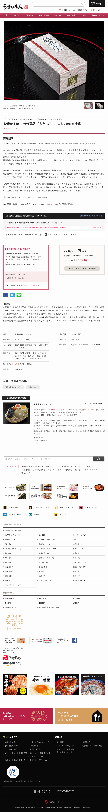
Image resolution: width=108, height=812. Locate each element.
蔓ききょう (26, 473)
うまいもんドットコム (57, 410)
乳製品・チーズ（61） (47, 544)
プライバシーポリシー (65, 746)
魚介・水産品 (44, 15)
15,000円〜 (77, 603)
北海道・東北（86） (80, 567)
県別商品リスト (10, 608)
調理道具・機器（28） (47, 558)
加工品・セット (98, 15)
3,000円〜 (42, 598)
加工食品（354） (79, 544)
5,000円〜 (76, 598)
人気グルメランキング (42, 507)
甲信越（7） (43, 571)
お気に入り (66, 10)
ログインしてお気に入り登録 (82, 268)
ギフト (16, 15)
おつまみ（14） (44, 567)
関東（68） (9, 571)
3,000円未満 (9, 598)
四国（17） (9, 580)
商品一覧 (30, 15)
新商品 (49, 466)
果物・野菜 (71, 15)
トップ (5, 106)
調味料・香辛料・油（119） (15, 549)
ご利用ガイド (98, 10)
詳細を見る (97, 227)
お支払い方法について (38, 749)
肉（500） (42, 535)
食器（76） (77, 558)
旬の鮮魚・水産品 (15, 515)
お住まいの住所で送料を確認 (91, 216)
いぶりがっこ (76, 466)
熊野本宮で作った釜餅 (30, 466)
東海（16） (77, 571)
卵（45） (8, 544)
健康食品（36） (44, 553)
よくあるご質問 (11, 749)
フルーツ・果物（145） (47, 540)
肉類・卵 (57, 15)
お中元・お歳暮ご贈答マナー (49, 608)
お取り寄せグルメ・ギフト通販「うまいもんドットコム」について (26, 716)
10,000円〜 (43, 603)
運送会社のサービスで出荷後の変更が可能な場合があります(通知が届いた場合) (36, 227)
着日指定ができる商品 (13, 530)
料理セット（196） (79, 553)
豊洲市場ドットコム (11, 129)
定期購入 (37, 515)
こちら (47, 204)
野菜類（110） (10, 540)
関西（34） (9, 576)
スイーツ (84, 15)
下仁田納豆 (26, 470)
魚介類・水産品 (18, 106)
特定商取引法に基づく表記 (92, 746)
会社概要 (60, 742)
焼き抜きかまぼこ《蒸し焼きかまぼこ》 (18, 108)
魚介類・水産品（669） (13, 535)
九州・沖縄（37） (45, 580)
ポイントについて (36, 756)
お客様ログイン (82, 10)
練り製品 (31, 106)
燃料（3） (8, 558)
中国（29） (77, 576)
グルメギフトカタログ (88, 470)
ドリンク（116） (79, 549)
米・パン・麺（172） (80, 535)
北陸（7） (42, 576)
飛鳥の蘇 (65, 466)
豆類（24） (77, 540)
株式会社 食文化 (56, 802)
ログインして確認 (25, 364)
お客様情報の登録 (12, 746)
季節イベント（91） (80, 580)
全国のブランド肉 (91, 507)
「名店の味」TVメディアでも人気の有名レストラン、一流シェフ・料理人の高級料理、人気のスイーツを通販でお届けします (81, 716)
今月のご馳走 (13, 507)
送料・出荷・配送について (40, 753)
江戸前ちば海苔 (39, 470)
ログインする (10, 742)
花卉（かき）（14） (80, 562)
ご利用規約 (86, 742)
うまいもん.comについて (39, 742)
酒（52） (8, 553)
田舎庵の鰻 (68, 470)
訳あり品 (63, 515)
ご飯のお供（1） (11, 567)
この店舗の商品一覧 (95, 403)
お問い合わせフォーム (38, 760)
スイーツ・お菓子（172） (48, 549)
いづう (56, 466)
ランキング (89, 466)
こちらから (35, 285)
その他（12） (44, 562)
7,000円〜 (8, 603)
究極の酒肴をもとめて (13, 387)
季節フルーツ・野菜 (67, 507)
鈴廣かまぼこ (33, 387)
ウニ (59, 470)
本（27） (8, 562)
